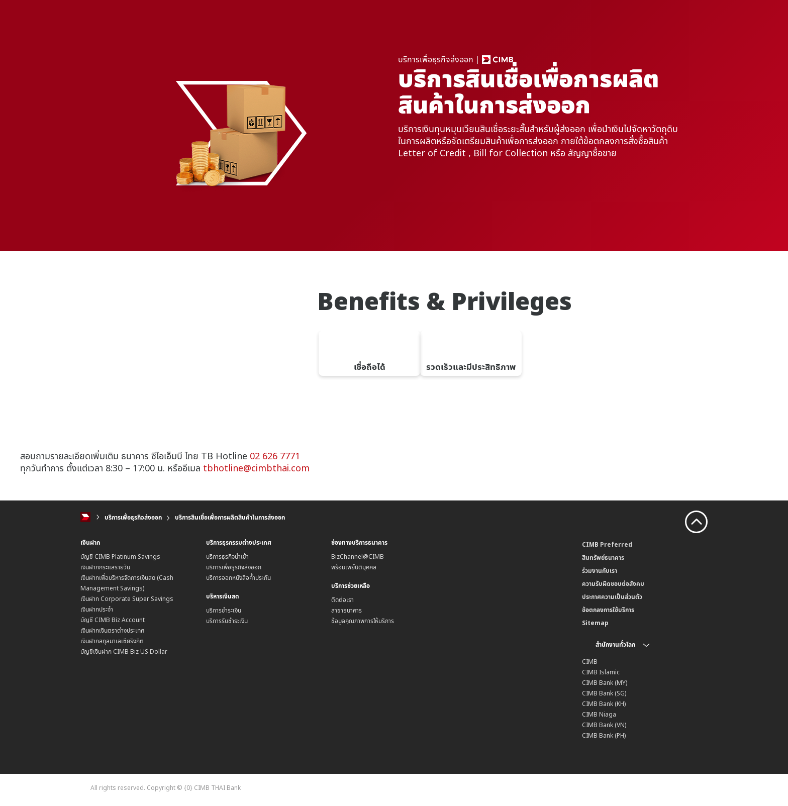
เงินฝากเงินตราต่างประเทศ (112, 630)
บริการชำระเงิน (223, 610)
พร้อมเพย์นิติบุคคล (353, 567)
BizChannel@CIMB (357, 556)
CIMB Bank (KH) (604, 703)
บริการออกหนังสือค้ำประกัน (238, 577)
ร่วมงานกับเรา (599, 570)
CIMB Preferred (607, 544)
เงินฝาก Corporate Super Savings (126, 598)
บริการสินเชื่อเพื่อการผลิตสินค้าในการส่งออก (230, 517)
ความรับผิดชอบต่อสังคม (613, 583)
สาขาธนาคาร (346, 610)
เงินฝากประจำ (96, 609)
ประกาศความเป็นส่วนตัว (612, 596)
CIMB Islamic (601, 672)
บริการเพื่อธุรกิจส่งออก (133, 517)
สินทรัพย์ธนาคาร (603, 557)
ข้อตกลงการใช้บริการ (608, 610)
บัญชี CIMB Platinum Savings (120, 556)
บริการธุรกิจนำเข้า (227, 556)
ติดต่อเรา (342, 599)
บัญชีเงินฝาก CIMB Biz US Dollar (123, 651)
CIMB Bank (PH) (604, 735)
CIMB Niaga (599, 714)
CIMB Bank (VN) (604, 725)
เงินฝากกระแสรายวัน (105, 567)
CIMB (590, 661)
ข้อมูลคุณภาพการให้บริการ (362, 621)
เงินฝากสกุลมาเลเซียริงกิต (112, 641)
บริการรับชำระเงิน (227, 621)
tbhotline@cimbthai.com (256, 468)
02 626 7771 (275, 456)
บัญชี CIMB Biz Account (112, 620)
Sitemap (595, 623)
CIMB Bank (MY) (604, 682)
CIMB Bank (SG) (604, 693)
